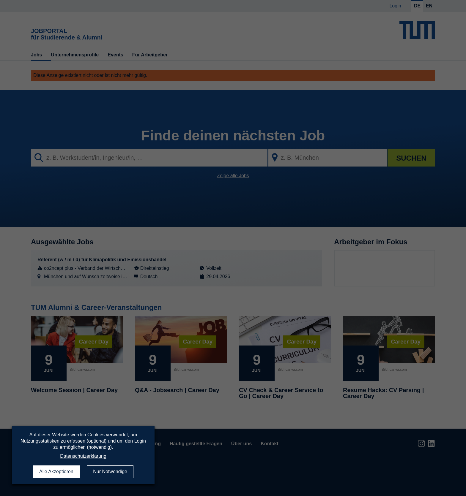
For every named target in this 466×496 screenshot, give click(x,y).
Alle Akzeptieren (56, 471)
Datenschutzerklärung (83, 456)
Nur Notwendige (110, 471)
